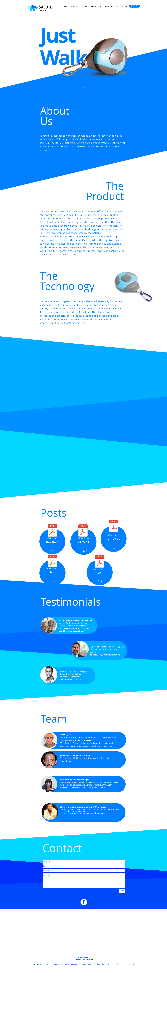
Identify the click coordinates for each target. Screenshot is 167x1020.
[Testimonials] (108, 6)
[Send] (122, 891)
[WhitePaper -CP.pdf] (99, 562)
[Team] (118, 6)
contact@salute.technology (93, 964)
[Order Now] (134, 6)
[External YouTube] (84, 389)
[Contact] (125, 6)
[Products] (74, 6)
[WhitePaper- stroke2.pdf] (113, 526)
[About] (66, 6)
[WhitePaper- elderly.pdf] (52, 531)
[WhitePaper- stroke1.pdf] (83, 531)
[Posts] (100, 6)
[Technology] (84, 6)
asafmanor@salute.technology (65, 964)
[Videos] (93, 6)
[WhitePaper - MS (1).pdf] (52, 561)
